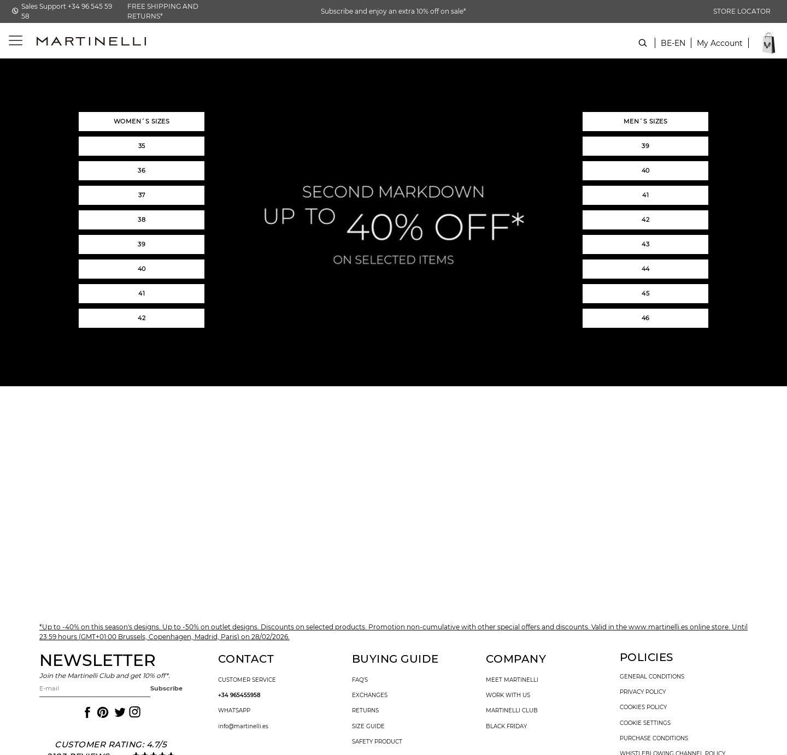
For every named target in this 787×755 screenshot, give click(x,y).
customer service (247, 680)
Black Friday (506, 726)
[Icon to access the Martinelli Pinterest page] (102, 712)
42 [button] (141, 318)
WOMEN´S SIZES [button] (142, 121)
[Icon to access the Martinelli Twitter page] (118, 712)
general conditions (652, 677)
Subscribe (166, 688)
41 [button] (141, 293)
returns (365, 710)
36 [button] (141, 170)
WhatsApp (234, 710)
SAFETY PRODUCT (377, 742)
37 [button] (141, 195)
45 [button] (645, 293)
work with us (508, 695)
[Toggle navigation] (9, 40)
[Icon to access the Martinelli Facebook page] (86, 712)
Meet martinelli (512, 680)
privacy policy (643, 692)
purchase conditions (654, 738)
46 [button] (646, 318)
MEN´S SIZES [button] (646, 121)
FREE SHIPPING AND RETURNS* (162, 11)
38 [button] (141, 219)
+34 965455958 (239, 695)
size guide (368, 726)
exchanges (369, 695)
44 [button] (646, 269)
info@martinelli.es (243, 726)
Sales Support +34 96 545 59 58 (66, 11)
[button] (720, 48)
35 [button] (141, 146)
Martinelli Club (512, 710)
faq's (360, 680)
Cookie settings (645, 723)
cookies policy (643, 707)
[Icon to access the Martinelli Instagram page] (134, 712)
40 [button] (142, 269)
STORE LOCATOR (742, 11)
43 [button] (645, 244)
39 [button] (141, 244)
